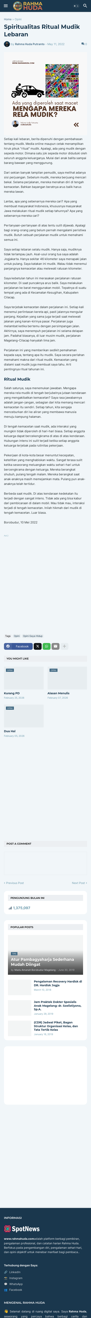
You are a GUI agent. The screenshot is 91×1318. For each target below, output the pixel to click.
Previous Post (15, 883)
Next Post (78, 883)
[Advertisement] (45, 583)
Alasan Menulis (59, 693)
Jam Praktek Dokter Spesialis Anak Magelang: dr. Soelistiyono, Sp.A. (57, 1005)
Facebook (13, 1290)
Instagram (13, 1278)
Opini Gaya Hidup (32, 635)
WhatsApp (13, 1284)
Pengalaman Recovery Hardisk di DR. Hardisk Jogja (58, 983)
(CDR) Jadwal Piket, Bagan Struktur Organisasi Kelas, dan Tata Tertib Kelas (56, 1026)
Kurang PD (12, 693)
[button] (5, 6)
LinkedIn (12, 1272)
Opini (18, 19)
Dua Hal (9, 731)
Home (7, 19)
